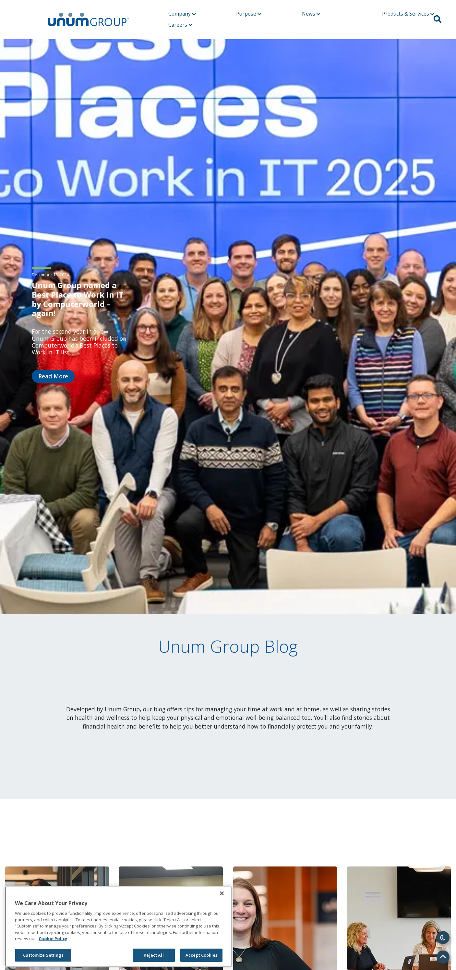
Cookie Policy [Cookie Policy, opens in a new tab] (53, 938)
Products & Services (408, 13)
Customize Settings (43, 955)
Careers (180, 24)
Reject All (153, 955)
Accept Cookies (201, 955)
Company (182, 13)
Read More (53, 376)
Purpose (248, 13)
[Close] (222, 893)
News (311, 13)
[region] (118, 926)
